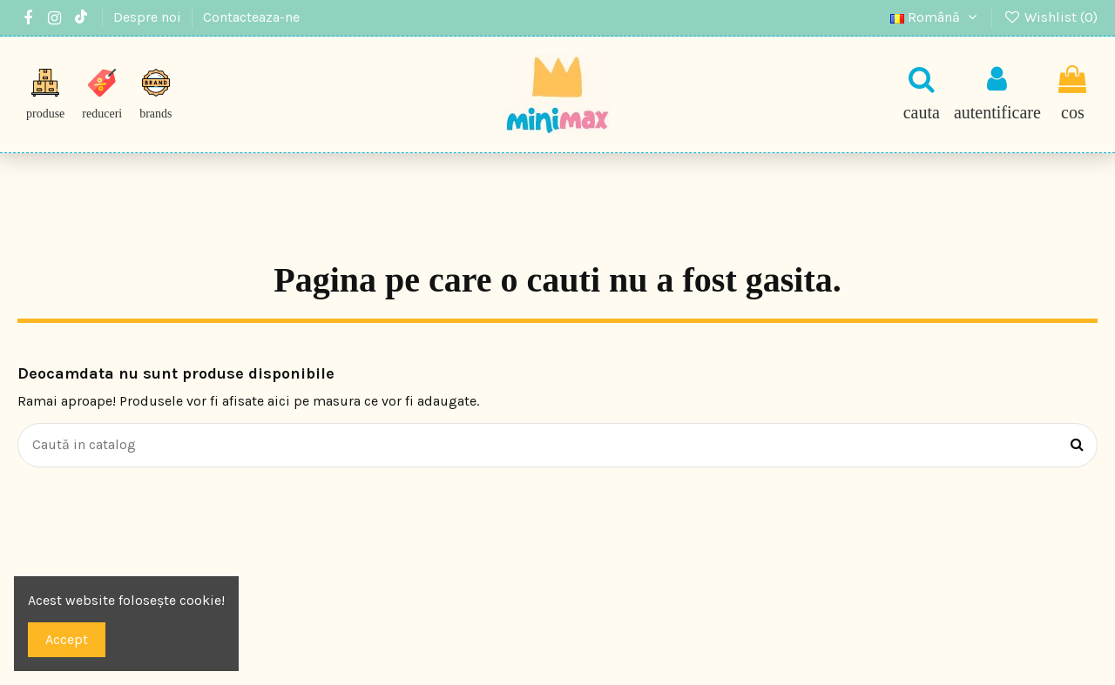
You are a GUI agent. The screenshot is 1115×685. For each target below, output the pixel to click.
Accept (66, 639)
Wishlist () (1050, 17)
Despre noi (149, 17)
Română (936, 17)
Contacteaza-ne (251, 17)
